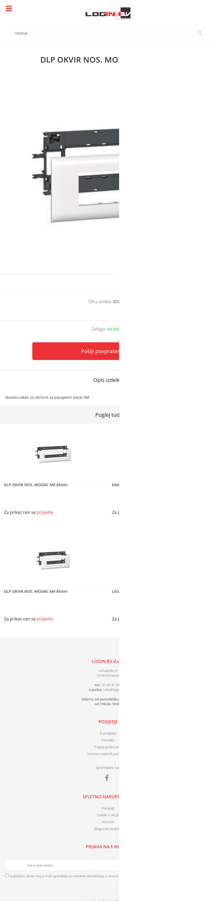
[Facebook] (108, 778)
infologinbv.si (115, 689)
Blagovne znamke (108, 828)
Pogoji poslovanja (108, 746)
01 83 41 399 (111, 684)
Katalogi (108, 808)
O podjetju (108, 733)
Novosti (108, 821)
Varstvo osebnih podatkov (108, 753)
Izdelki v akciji (108, 815)
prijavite (201, 284)
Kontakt (108, 740)
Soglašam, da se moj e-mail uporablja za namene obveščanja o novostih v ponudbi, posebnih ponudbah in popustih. (101, 876)
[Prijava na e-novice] (206, 865)
